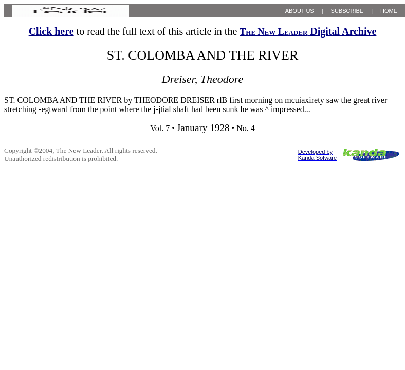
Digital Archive (308, 31)
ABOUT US (299, 11)
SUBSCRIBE (347, 11)
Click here (51, 31)
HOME (388, 11)
